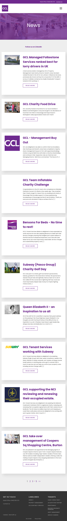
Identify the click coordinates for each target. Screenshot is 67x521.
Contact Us (59, 2)
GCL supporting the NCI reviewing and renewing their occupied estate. (40, 393)
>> (39, 481)
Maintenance (52, 505)
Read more (30, 85)
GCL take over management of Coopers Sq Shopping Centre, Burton (42, 440)
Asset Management (54, 512)
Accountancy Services (36, 505)
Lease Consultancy (54, 500)
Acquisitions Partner (55, 502)
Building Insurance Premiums (54, 509)
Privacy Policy (38, 518)
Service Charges (53, 515)
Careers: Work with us (9, 515)
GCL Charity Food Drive (39, 104)
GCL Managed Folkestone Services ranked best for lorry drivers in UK (41, 61)
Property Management (36, 502)
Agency (31, 500)
